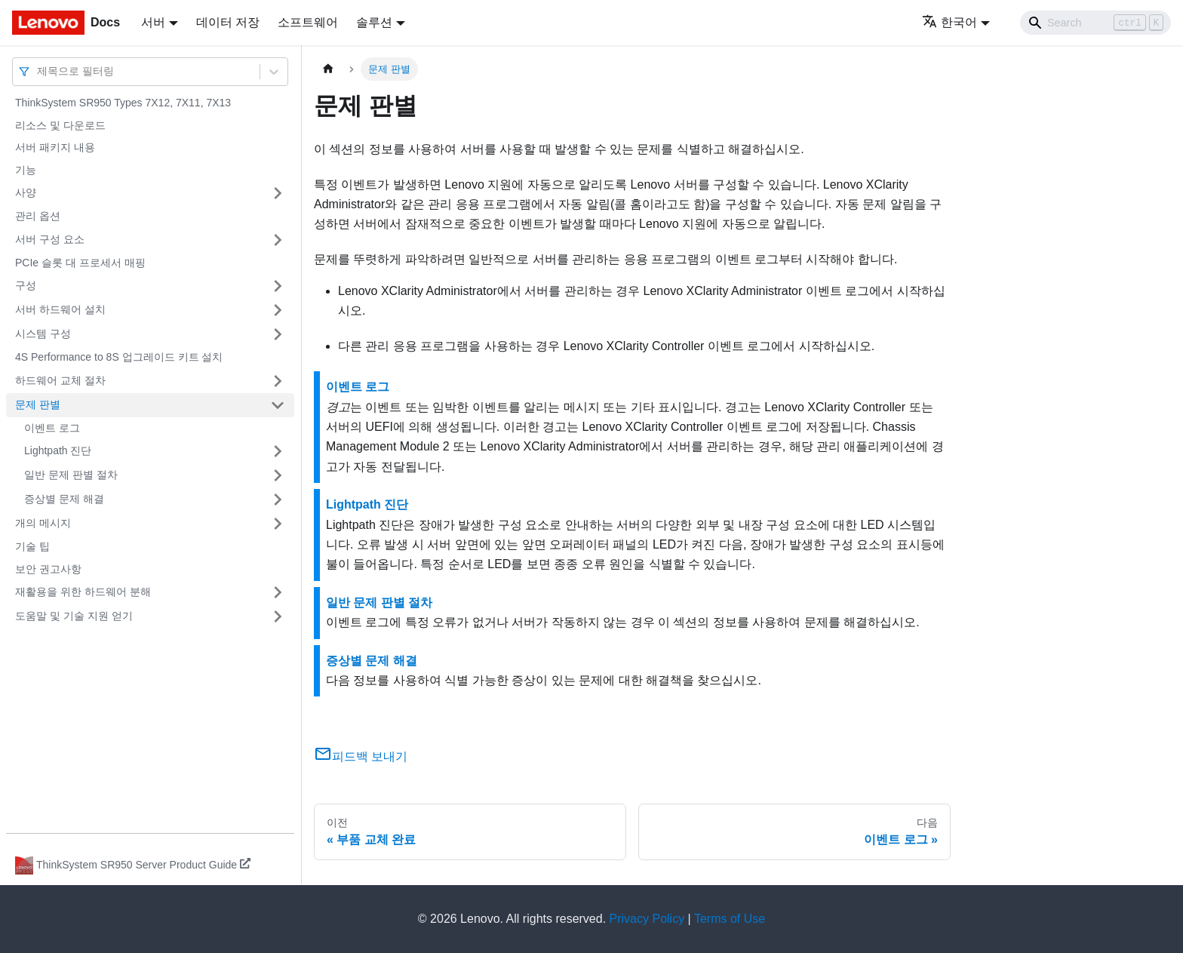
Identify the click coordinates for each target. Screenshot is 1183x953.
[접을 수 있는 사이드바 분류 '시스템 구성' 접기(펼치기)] (277, 334)
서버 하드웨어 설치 (60, 309)
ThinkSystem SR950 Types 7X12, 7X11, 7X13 (123, 103)
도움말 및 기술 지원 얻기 (74, 616)
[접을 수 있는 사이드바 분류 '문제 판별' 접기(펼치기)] (277, 405)
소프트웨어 (308, 22)
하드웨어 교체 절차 (60, 380)
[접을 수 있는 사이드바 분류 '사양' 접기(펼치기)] (277, 193)
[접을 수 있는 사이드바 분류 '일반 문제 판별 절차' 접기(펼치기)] (277, 475)
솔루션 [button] (374, 22)
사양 (25, 192)
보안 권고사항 (48, 569)
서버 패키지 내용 (55, 147)
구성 (25, 285)
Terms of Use (729, 918)
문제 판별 (37, 404)
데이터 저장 (228, 22)
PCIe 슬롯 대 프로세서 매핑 (80, 263)
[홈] (328, 69)
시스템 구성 (43, 333)
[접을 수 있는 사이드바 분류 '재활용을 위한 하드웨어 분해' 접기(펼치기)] (277, 592)
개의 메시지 (43, 523)
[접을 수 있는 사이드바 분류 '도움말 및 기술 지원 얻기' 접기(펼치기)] (277, 616)
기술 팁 (32, 546)
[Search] (1095, 23)
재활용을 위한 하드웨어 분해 (83, 592)
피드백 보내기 (360, 756)
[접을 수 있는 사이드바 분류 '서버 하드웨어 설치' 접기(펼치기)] (277, 310)
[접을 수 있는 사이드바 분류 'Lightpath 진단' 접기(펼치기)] (277, 451)
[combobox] (38, 71)
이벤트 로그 (52, 428)
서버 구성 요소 (49, 239)
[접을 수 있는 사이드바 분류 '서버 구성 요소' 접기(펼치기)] (277, 240)
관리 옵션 (37, 216)
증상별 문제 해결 (64, 499)
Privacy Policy (647, 918)
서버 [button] (153, 22)
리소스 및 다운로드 (60, 125)
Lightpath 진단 (58, 450)
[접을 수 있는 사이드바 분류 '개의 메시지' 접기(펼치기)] (277, 524)
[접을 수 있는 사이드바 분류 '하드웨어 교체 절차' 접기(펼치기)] (277, 381)
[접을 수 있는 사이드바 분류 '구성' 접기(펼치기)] (277, 286)
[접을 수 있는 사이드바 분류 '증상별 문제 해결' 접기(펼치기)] (277, 499)
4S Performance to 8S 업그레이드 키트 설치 (119, 357)
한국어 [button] (949, 22)
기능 (25, 170)
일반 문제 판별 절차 (71, 475)
